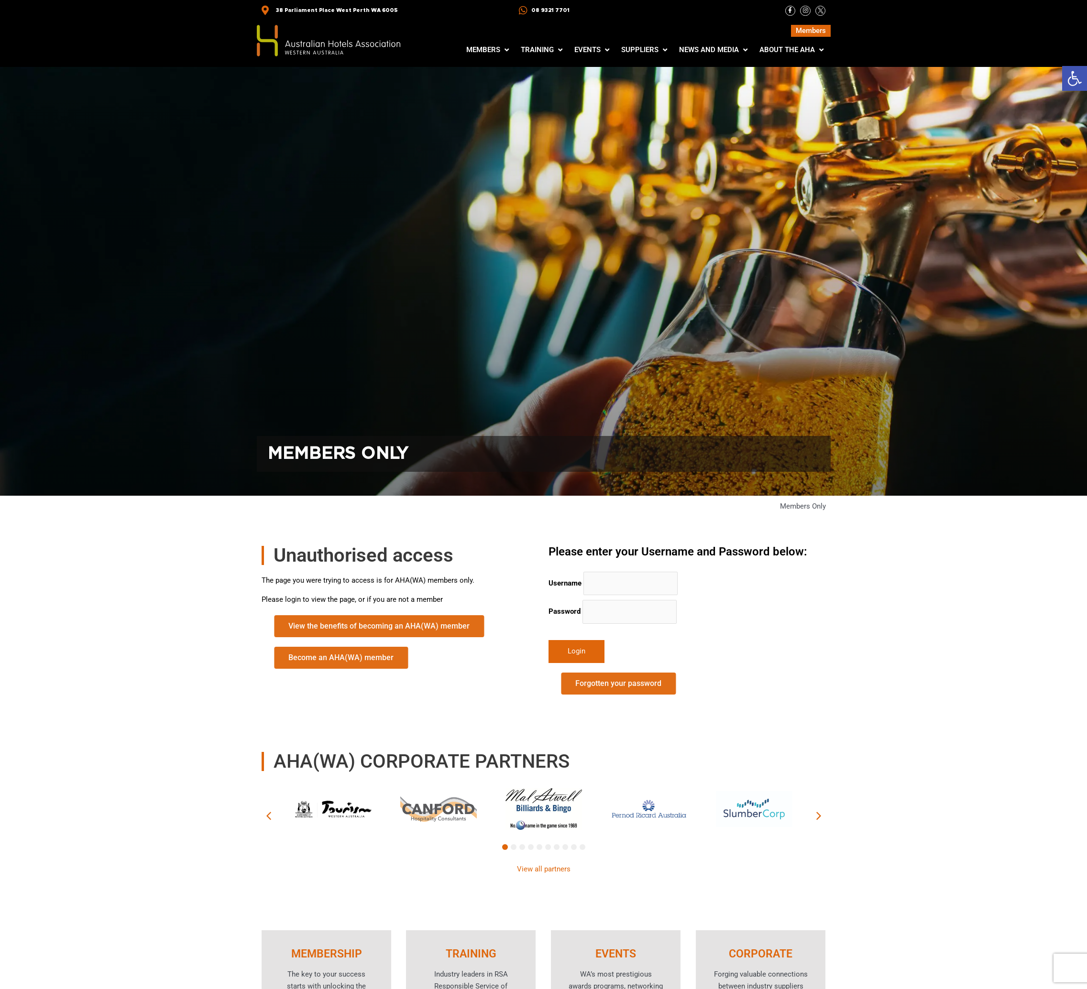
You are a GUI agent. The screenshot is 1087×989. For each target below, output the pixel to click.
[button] (1074, 78)
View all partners (544, 869)
